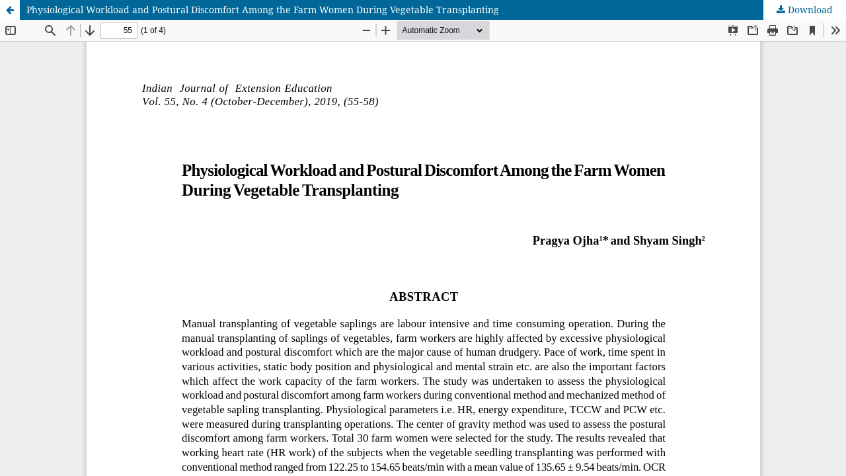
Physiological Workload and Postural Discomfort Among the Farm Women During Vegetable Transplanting (262, 9)
